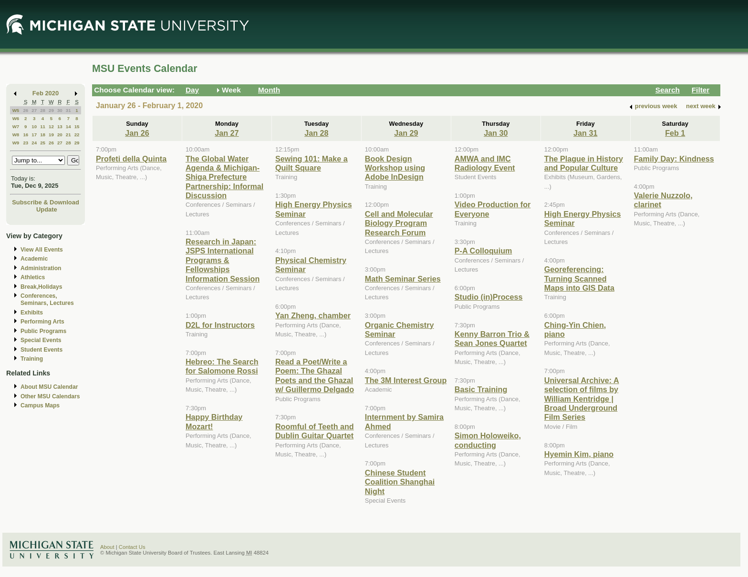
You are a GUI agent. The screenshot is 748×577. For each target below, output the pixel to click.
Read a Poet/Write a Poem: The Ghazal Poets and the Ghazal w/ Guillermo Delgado (314, 375)
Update (46, 209)
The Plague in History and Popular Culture (583, 163)
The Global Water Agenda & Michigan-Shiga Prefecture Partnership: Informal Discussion (224, 177)
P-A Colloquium (483, 250)
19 (51, 134)
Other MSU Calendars (50, 396)
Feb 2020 (45, 93)
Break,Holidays (41, 286)
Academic (34, 258)
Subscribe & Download (45, 202)
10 (34, 126)
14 (68, 126)
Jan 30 (496, 133)
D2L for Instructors (220, 325)
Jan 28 (316, 133)
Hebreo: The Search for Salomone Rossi (222, 366)
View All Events (42, 249)
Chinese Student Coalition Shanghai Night (400, 482)
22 (77, 134)
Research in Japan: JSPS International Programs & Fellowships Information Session (223, 260)
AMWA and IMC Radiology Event (485, 163)
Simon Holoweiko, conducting (488, 440)
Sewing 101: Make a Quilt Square (311, 163)
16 (25, 134)
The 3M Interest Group (406, 380)
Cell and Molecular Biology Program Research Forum (399, 223)
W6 (16, 118)
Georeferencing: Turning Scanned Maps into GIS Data (579, 278)
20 (59, 134)
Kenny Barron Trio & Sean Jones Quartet (492, 338)
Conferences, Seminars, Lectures (47, 299)
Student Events (41, 349)
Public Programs (43, 331)
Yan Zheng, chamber (313, 315)
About (107, 547)
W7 (16, 126)
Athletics (33, 277)
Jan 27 (227, 133)
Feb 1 (675, 133)
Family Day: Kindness (674, 158)
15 (77, 126)
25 (42, 142)
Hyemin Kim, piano (578, 454)
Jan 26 (137, 133)
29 (51, 110)
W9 (16, 142)
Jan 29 (406, 133)
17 (34, 134)
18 (42, 134)
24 (34, 142)
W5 (16, 110)
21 (68, 134)
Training (32, 358)
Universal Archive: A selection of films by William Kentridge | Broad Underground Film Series (581, 399)
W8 (16, 134)
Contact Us (132, 547)
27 (34, 110)
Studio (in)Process (489, 297)
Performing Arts (42, 321)
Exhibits (32, 312)
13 (59, 126)
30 (59, 110)
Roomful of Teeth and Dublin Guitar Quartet (314, 431)
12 (51, 126)
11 (42, 126)
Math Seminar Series (403, 278)
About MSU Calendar (49, 387)
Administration (41, 268)
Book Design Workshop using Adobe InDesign (395, 168)
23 (25, 142)
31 (68, 110)
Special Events (41, 340)
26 (25, 110)
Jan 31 (585, 133)
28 (42, 110)
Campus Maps (40, 405)
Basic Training (481, 389)
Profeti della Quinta (131, 158)
